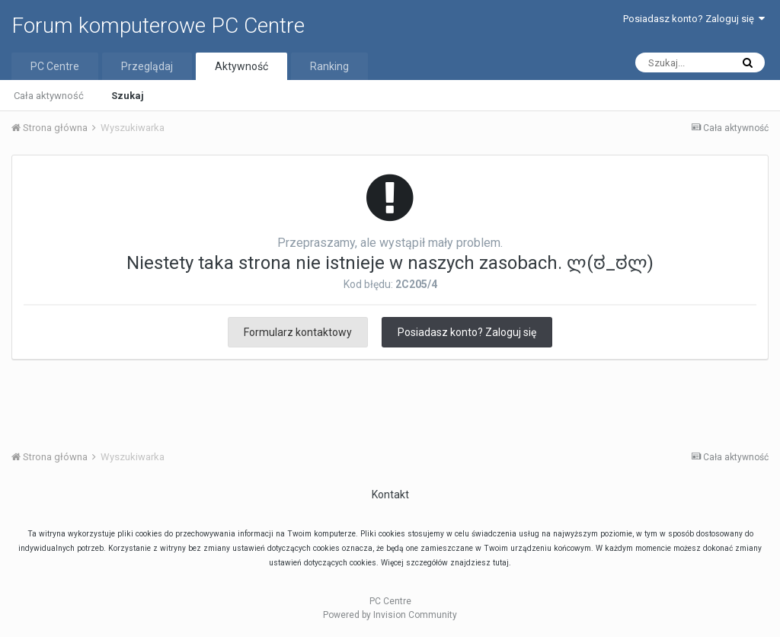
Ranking (329, 66)
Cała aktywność (49, 95)
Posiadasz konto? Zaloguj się (694, 18)
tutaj (501, 563)
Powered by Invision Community (390, 615)
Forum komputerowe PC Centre (158, 25)
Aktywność (241, 66)
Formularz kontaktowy (298, 332)
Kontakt (390, 494)
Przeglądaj (147, 66)
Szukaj (127, 95)
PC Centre (54, 66)
